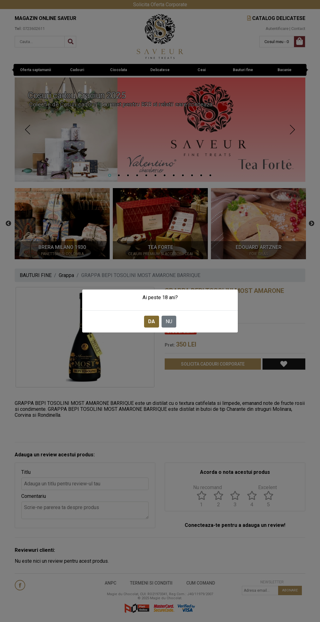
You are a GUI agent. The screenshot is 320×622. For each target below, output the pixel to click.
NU (169, 321)
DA (151, 321)
